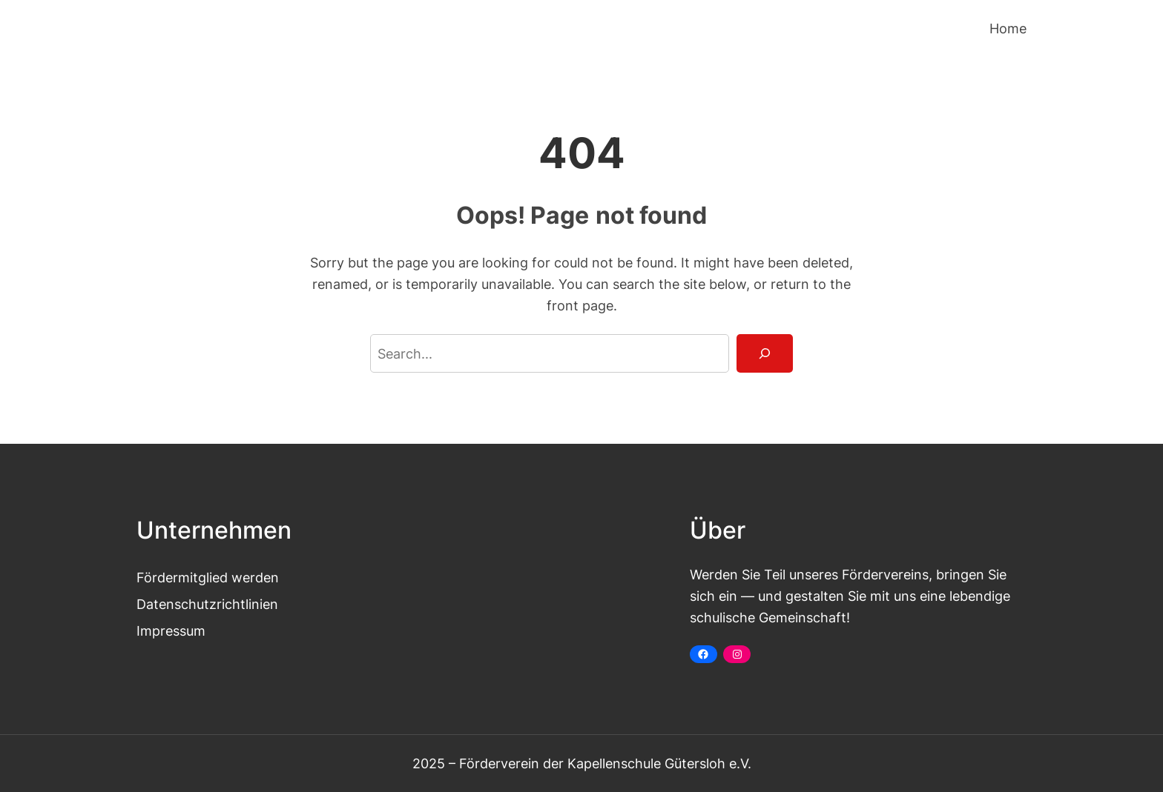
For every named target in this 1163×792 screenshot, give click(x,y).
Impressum (170, 630)
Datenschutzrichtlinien (207, 604)
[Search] (765, 353)
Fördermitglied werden (207, 577)
